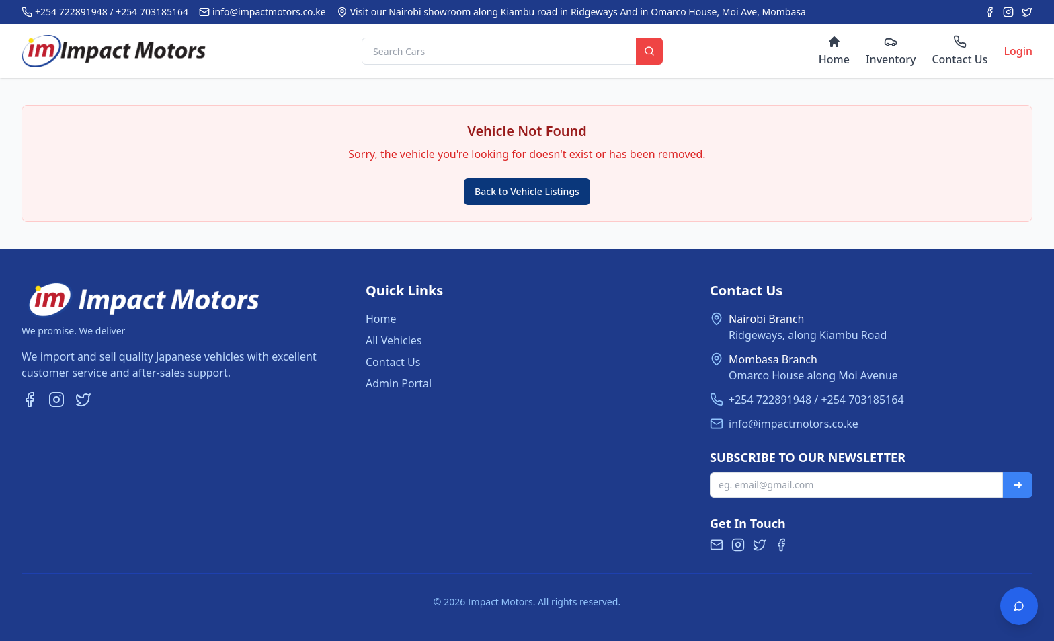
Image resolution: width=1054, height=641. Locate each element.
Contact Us (393, 361)
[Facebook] (989, 12)
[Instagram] (1008, 12)
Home (381, 318)
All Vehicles (393, 340)
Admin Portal (399, 383)
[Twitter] (1027, 12)
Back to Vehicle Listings (527, 191)
